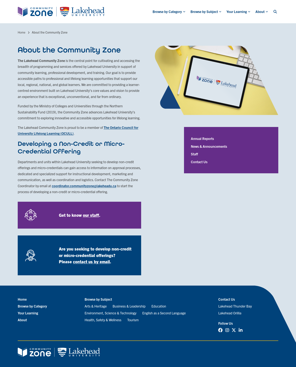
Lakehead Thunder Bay (235, 306)
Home (21, 32)
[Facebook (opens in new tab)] (220, 330)
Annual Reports (202, 138)
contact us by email (91, 261)
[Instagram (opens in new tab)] (227, 330)
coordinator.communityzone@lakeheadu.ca (84, 186)
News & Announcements (209, 146)
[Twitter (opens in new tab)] (234, 330)
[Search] (275, 11)
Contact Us (199, 162)
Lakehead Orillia (229, 313)
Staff (194, 154)
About (260, 11)
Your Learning (236, 11)
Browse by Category (167, 11)
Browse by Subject (204, 11)
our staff (91, 215)
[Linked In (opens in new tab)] (240, 330)
